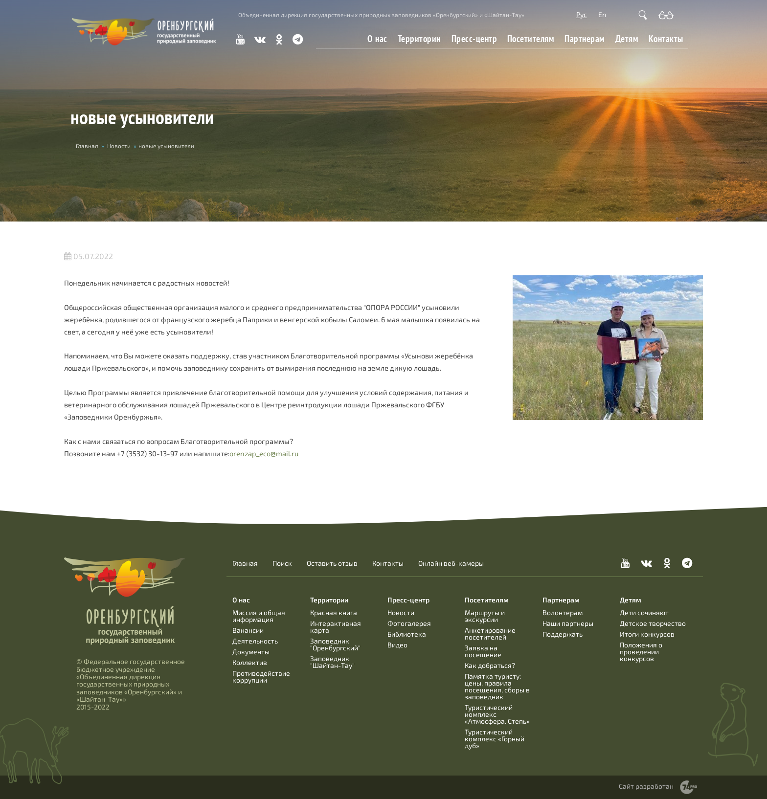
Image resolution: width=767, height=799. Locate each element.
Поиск (282, 563)
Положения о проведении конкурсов (641, 652)
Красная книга (333, 612)
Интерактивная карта (335, 626)
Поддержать (562, 634)
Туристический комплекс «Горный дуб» (494, 739)
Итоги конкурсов (647, 634)
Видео (397, 645)
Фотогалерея (409, 623)
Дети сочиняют (644, 612)
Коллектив (249, 662)
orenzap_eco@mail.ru (263, 453)
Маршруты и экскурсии (485, 615)
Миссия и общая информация (258, 615)
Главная (87, 145)
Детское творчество (653, 623)
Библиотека (406, 634)
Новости (119, 145)
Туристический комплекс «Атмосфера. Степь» (497, 714)
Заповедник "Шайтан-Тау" (332, 661)
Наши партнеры (567, 623)
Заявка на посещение (483, 651)
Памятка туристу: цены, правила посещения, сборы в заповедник (497, 686)
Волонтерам (562, 612)
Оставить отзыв (332, 563)
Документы (251, 651)
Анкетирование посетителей (490, 633)
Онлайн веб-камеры (451, 563)
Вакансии (248, 630)
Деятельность (255, 641)
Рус (581, 14)
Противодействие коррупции (261, 676)
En (602, 14)
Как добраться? (490, 665)
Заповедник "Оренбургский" (335, 644)
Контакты (666, 38)
